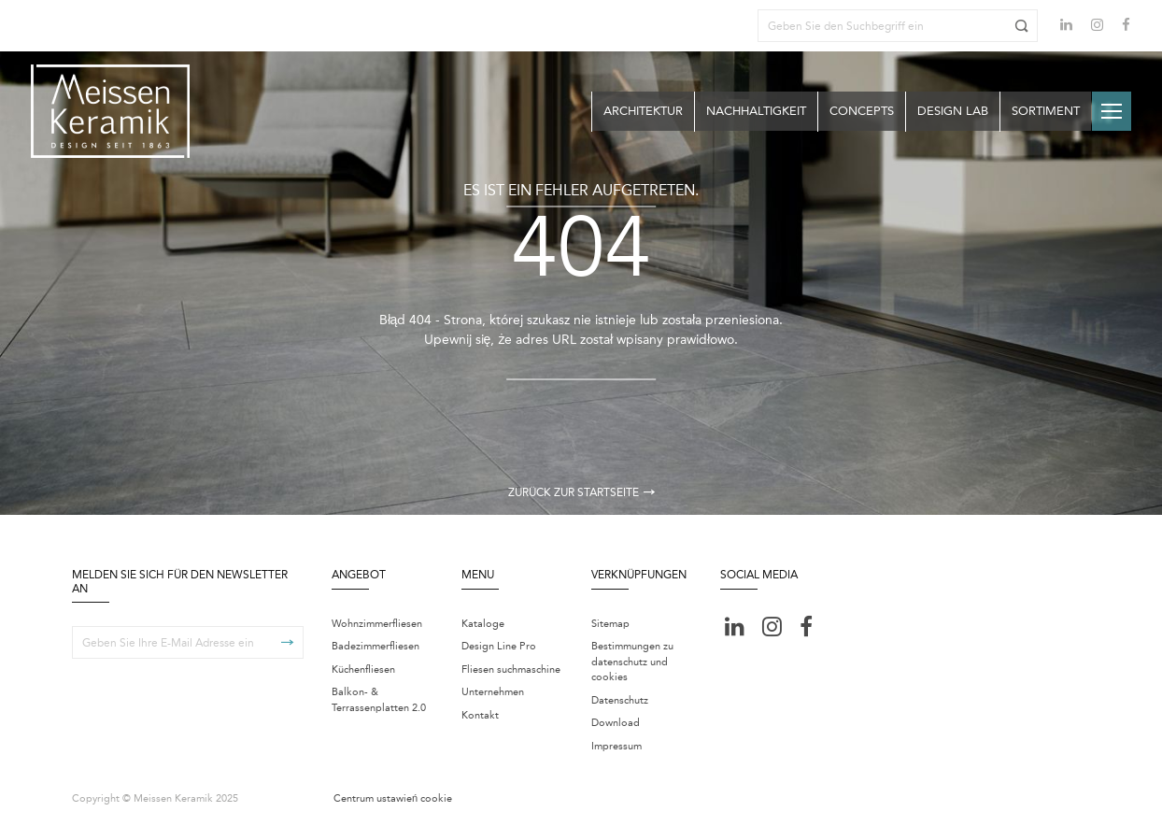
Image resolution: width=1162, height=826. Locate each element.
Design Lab (952, 111)
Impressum (616, 746)
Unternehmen (492, 692)
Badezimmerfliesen (375, 646)
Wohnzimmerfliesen (377, 624)
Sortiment (1046, 111)
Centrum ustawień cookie (392, 798)
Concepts (861, 111)
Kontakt (480, 715)
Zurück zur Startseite (581, 492)
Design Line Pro (498, 646)
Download (615, 723)
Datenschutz (619, 700)
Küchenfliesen (363, 669)
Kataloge (482, 624)
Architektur (643, 111)
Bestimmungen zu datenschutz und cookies (632, 661)
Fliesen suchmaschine (510, 669)
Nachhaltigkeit (756, 111)
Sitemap (610, 624)
